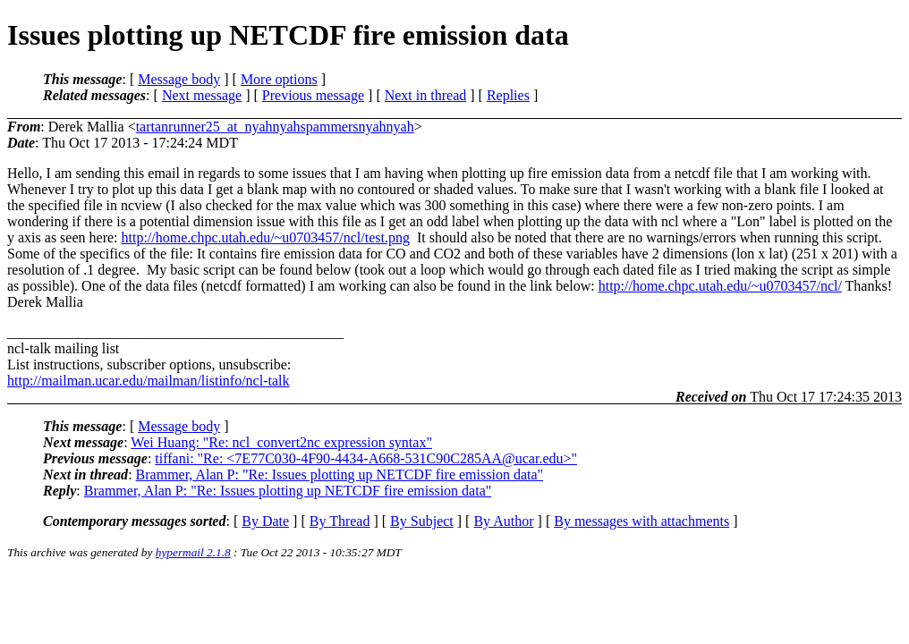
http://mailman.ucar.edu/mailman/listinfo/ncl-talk (148, 380)
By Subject (422, 521)
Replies (508, 95)
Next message (202, 95)
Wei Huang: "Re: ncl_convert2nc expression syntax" (281, 442)
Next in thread (426, 95)
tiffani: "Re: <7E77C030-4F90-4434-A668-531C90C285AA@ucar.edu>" (366, 458)
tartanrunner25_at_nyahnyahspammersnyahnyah (275, 126)
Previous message (313, 95)
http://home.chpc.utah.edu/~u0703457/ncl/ (720, 285)
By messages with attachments (641, 521)
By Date (265, 521)
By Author (503, 521)
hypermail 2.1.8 (193, 552)
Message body (179, 79)
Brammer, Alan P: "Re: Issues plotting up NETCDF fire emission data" (339, 474)
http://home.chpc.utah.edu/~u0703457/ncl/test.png (266, 237)
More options (279, 79)
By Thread (340, 521)
